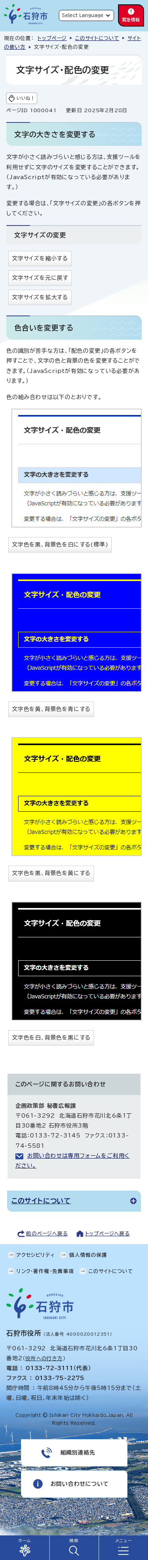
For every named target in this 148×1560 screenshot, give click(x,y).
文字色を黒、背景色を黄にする (51, 873)
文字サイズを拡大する (40, 297)
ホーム (24, 1541)
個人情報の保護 (88, 1255)
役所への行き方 (44, 1358)
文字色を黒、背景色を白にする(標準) (60, 544)
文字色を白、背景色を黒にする (51, 1037)
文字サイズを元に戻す (40, 278)
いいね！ (26, 98)
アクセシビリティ (35, 1255)
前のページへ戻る (46, 1233)
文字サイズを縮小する (40, 258)
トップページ (52, 38)
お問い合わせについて (80, 1484)
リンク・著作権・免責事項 (45, 1271)
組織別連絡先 (78, 1452)
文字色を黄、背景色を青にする (51, 709)
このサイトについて (97, 38)
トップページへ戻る (107, 1233)
